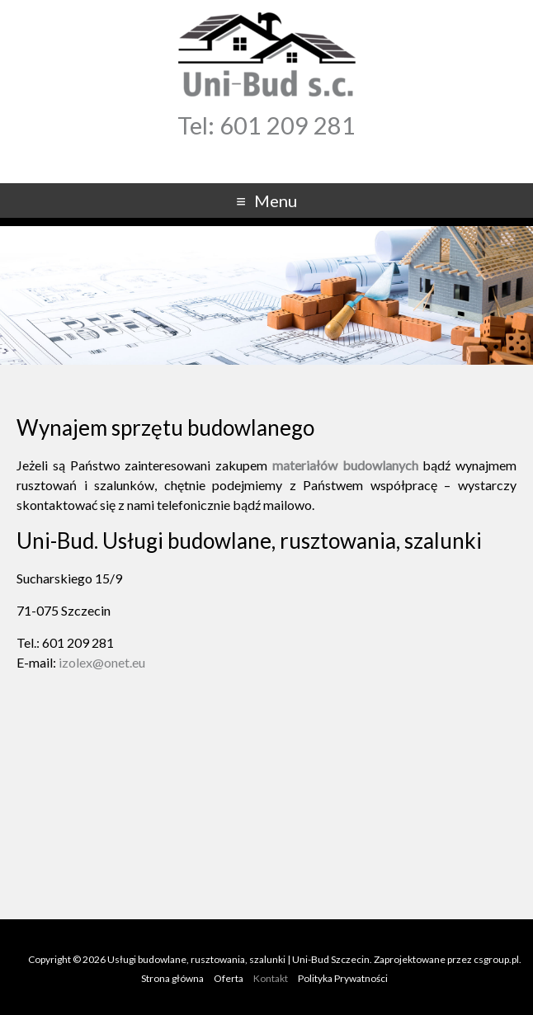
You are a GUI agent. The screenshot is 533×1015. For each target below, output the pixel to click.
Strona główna (172, 978)
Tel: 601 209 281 (266, 125)
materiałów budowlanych (345, 465)
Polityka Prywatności (343, 978)
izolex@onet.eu (102, 662)
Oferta (228, 978)
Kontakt (270, 978)
